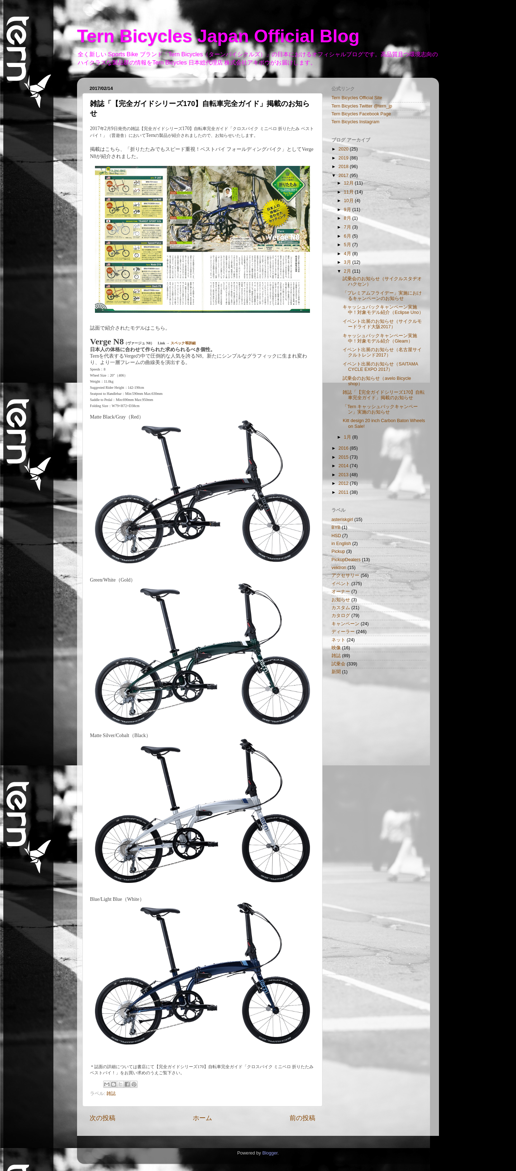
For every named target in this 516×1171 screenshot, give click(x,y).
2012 (344, 483)
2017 (344, 175)
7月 (348, 227)
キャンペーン (345, 623)
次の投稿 (102, 1118)
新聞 (336, 671)
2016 (344, 448)
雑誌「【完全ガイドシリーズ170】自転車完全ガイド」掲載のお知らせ (384, 395)
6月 (348, 236)
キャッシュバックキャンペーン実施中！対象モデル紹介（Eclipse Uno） (383, 310)
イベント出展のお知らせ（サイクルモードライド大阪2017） (382, 324)
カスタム (340, 607)
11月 (349, 192)
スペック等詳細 (183, 343)
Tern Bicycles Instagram (355, 121)
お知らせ (340, 599)
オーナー (340, 591)
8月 (348, 218)
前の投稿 (302, 1118)
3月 (348, 262)
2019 (344, 158)
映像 (336, 647)
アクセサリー (345, 575)
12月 (349, 183)
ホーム (202, 1118)
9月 (348, 209)
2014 (344, 465)
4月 (348, 253)
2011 (344, 492)
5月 (348, 244)
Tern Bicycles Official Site (356, 97)
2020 (344, 149)
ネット (338, 639)
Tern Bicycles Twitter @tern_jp (361, 106)
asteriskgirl (342, 519)
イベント (340, 583)
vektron (338, 567)
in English (341, 543)
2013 (344, 474)
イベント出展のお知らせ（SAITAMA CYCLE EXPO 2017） (380, 367)
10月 (349, 200)
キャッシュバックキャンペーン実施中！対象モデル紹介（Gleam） (380, 338)
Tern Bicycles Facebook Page (361, 113)
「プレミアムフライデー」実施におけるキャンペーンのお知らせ (382, 296)
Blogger (270, 1153)
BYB (335, 527)
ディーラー (343, 631)
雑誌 (111, 1093)
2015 (344, 457)
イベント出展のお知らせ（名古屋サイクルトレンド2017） (382, 352)
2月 (348, 271)
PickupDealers (345, 559)
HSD (336, 535)
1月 (348, 437)
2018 (344, 166)
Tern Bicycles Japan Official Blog (218, 36)
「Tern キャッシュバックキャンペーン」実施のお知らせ (380, 409)
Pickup (338, 551)
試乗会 (338, 663)
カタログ (340, 615)
